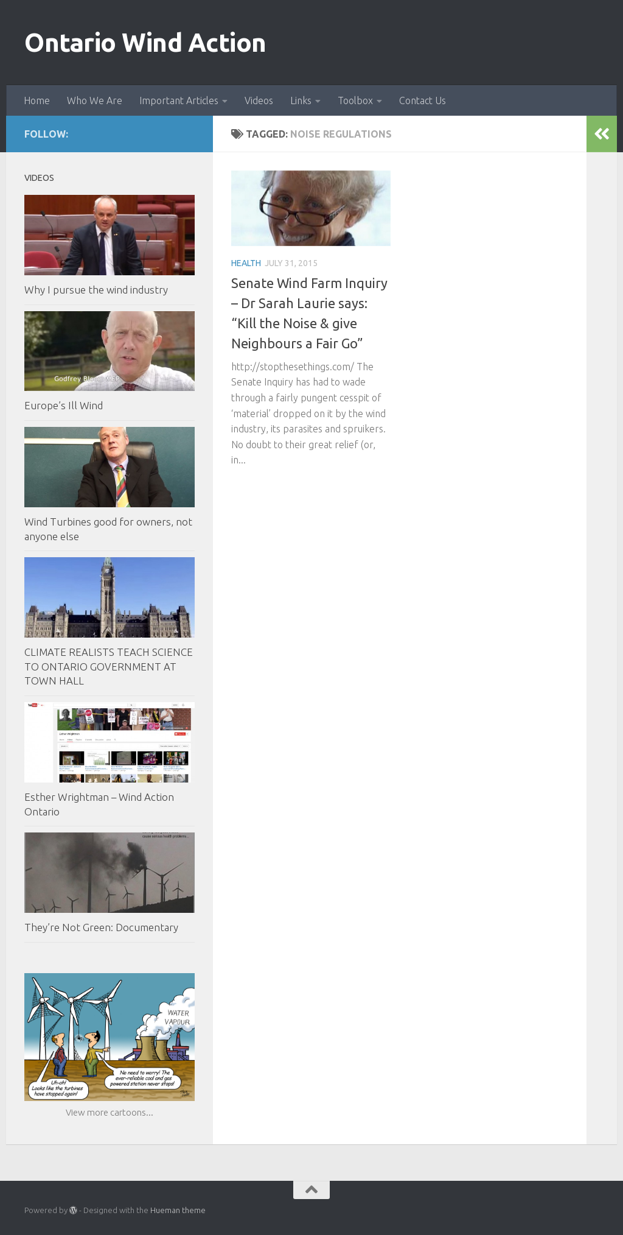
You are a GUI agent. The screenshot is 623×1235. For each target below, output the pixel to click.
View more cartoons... (109, 1112)
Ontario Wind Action (145, 42)
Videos (259, 100)
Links (301, 100)
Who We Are (94, 100)
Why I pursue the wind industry (96, 289)
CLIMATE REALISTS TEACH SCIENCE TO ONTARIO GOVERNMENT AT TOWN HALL (108, 666)
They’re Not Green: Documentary (101, 927)
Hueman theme (178, 1210)
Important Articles (178, 100)
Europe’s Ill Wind (63, 405)
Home (37, 100)
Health (246, 263)
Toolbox (355, 100)
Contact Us (422, 100)
